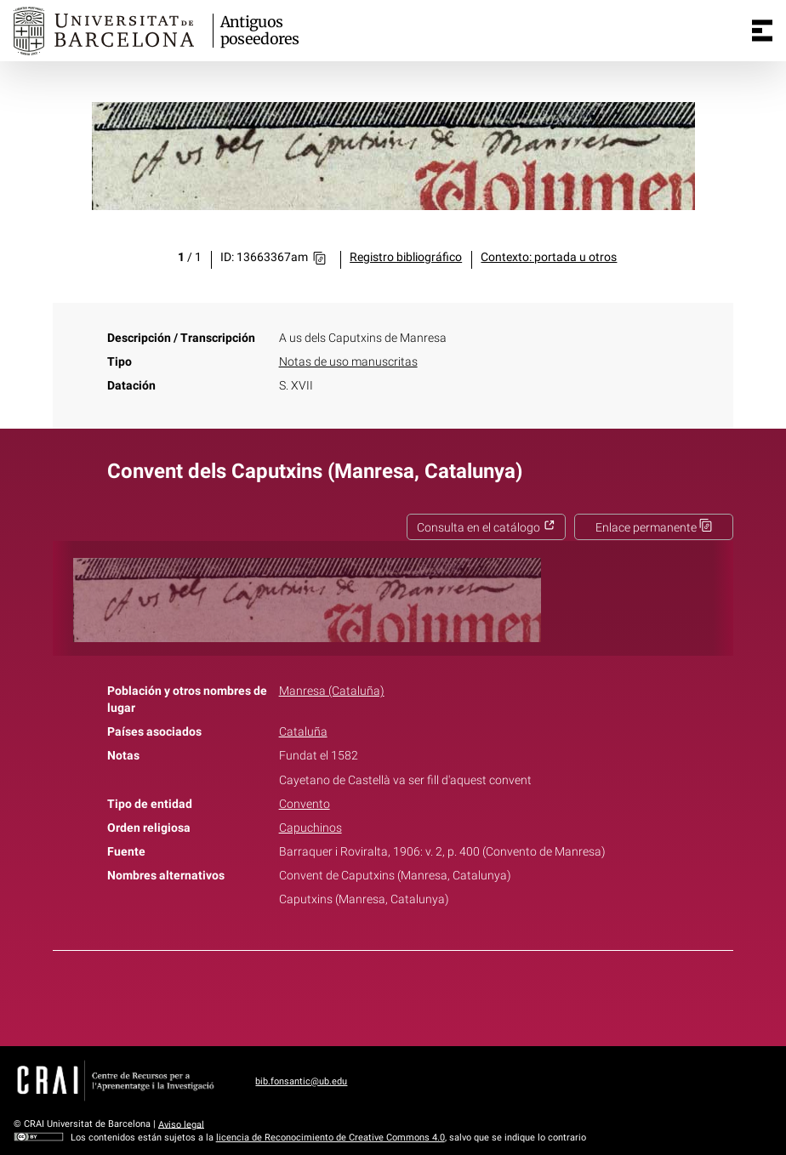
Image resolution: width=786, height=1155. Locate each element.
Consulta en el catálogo (486, 528)
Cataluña (303, 732)
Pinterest (423, 995)
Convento (304, 804)
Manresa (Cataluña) (331, 691)
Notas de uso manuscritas (348, 362)
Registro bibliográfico (406, 257)
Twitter (383, 995)
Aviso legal (181, 1123)
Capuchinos (310, 828)
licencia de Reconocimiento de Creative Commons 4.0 (330, 1137)
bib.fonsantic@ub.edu (301, 1081)
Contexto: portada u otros (549, 257)
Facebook (345, 995)
